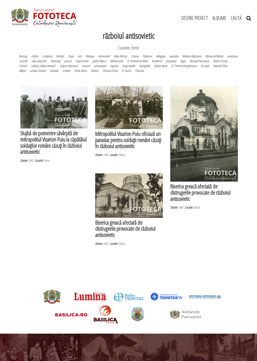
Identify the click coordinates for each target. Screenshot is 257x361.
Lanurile (23, 61)
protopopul (100, 66)
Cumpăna (47, 56)
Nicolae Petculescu (199, 61)
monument (104, 56)
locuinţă (205, 66)
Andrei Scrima (220, 61)
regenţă (114, 66)
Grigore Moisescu (69, 66)
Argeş (183, 61)
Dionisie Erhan (110, 70)
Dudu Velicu (80, 70)
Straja (71, 56)
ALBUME (219, 17)
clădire (34, 56)
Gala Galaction (39, 61)
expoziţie (173, 56)
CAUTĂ (241, 17)
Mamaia (90, 56)
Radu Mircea (120, 56)
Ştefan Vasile (160, 66)
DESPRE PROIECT (194, 17)
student (66, 70)
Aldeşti (22, 70)
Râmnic (95, 70)
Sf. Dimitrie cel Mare (137, 61)
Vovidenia (157, 61)
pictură (67, 61)
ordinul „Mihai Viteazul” (43, 66)
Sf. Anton (126, 70)
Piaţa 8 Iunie (81, 61)
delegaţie (160, 56)
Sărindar (54, 70)
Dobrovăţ (55, 61)
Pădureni (147, 56)
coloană (86, 66)
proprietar (171, 61)
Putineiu (139, 70)
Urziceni (23, 66)
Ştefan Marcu (99, 61)
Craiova (135, 56)
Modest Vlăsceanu (192, 56)
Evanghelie (144, 66)
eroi (80, 56)
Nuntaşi (23, 56)
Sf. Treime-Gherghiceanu (184, 66)
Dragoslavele (128, 66)
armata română (38, 70)
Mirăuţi (60, 56)
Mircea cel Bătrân (214, 56)
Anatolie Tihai (220, 66)
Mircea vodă (116, 61)
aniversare (232, 56)
